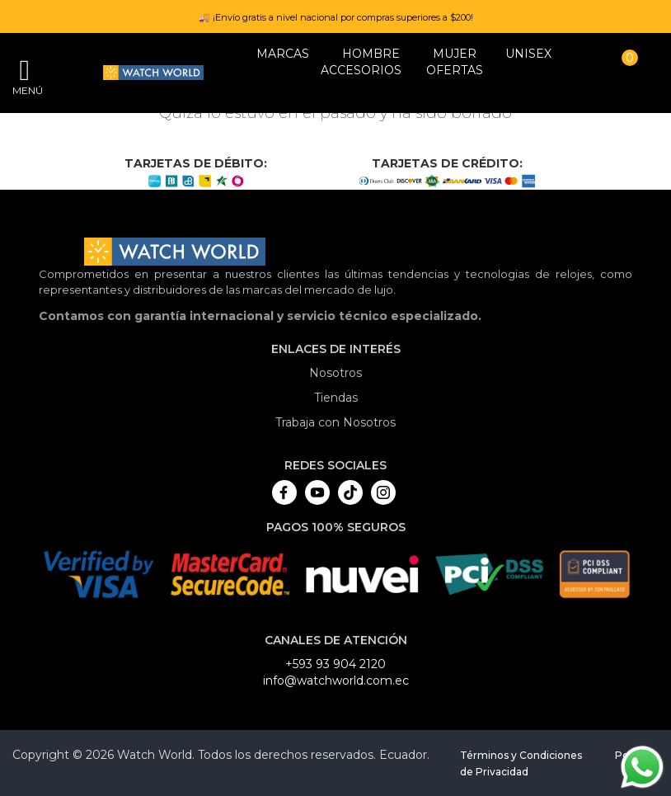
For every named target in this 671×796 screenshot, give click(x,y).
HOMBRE (371, 53)
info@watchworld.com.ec (336, 680)
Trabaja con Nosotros (335, 422)
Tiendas (336, 397)
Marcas (282, 53)
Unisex (528, 53)
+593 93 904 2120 (335, 664)
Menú (24, 90)
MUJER (454, 53)
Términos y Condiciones (521, 755)
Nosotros (335, 372)
